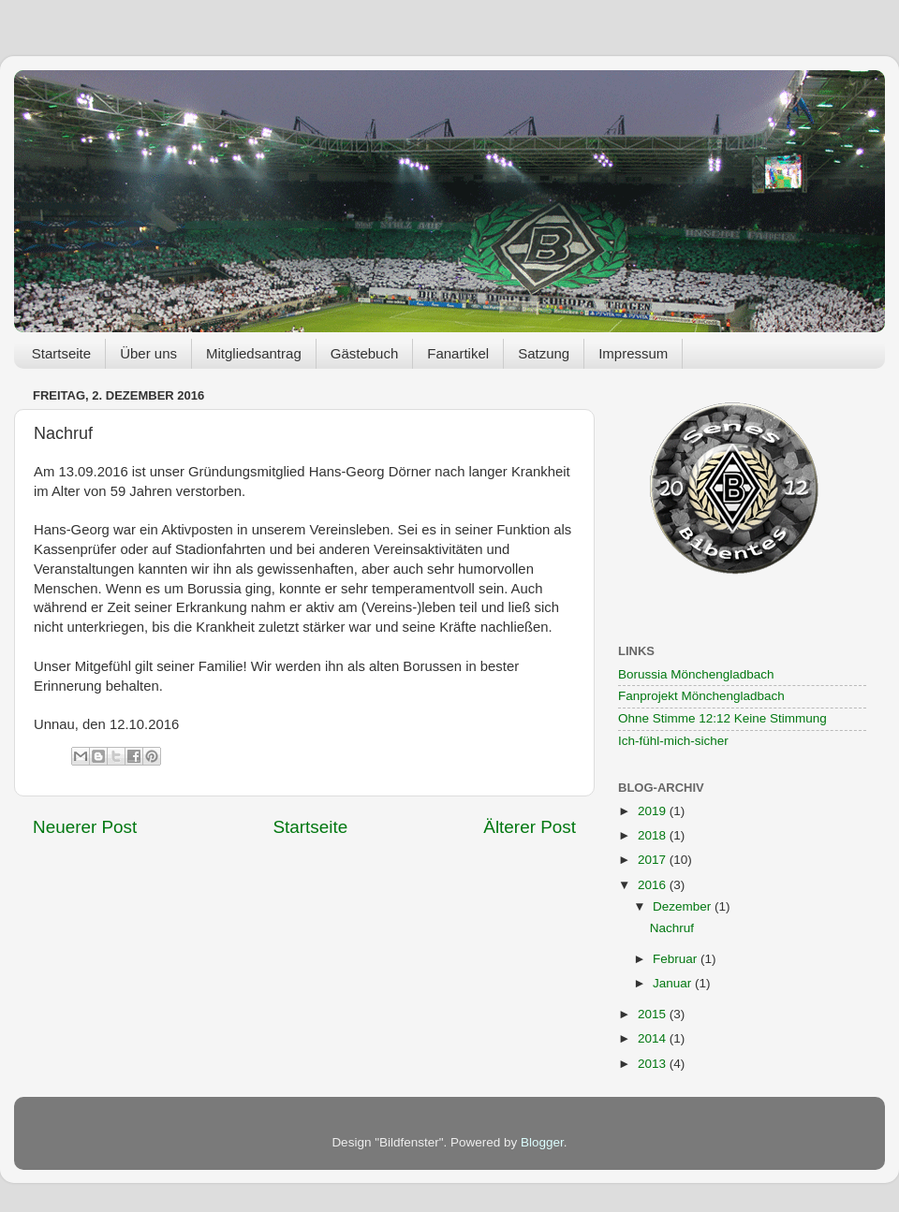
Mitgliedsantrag (254, 353)
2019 (654, 811)
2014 (654, 1038)
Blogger (542, 1142)
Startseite (61, 353)
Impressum (633, 353)
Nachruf (672, 928)
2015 (654, 1014)
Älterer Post (529, 827)
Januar (674, 983)
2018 (654, 835)
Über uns (148, 353)
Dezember (684, 906)
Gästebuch (365, 353)
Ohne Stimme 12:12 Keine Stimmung (722, 718)
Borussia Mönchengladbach (696, 674)
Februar (676, 959)
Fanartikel (458, 353)
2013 (654, 1064)
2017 (654, 860)
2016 (654, 885)
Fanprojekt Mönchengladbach (701, 696)
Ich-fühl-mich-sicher (673, 741)
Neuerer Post (85, 827)
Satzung (543, 353)
